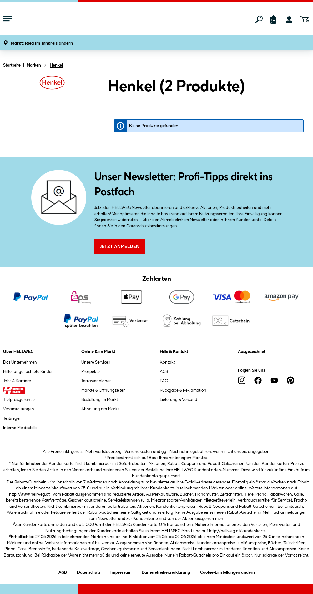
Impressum (121, 571)
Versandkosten (138, 451)
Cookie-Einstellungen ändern (227, 571)
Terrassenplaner (96, 381)
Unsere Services (95, 362)
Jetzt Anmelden (119, 247)
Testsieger (12, 418)
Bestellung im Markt (99, 400)
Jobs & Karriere (17, 381)
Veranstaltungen (18, 409)
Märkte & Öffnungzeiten (103, 390)
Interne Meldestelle (20, 428)
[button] (42, 43)
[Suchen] (258, 19)
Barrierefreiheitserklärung (166, 571)
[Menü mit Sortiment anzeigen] (7, 19)
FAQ (164, 381)
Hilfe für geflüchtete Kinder (28, 372)
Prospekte (90, 372)
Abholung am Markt (100, 409)
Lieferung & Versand (178, 400)
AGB (164, 372)
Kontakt (167, 362)
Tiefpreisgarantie (19, 400)
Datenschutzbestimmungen (151, 226)
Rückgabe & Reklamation (183, 390)
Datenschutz (88, 571)
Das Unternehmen (20, 362)
